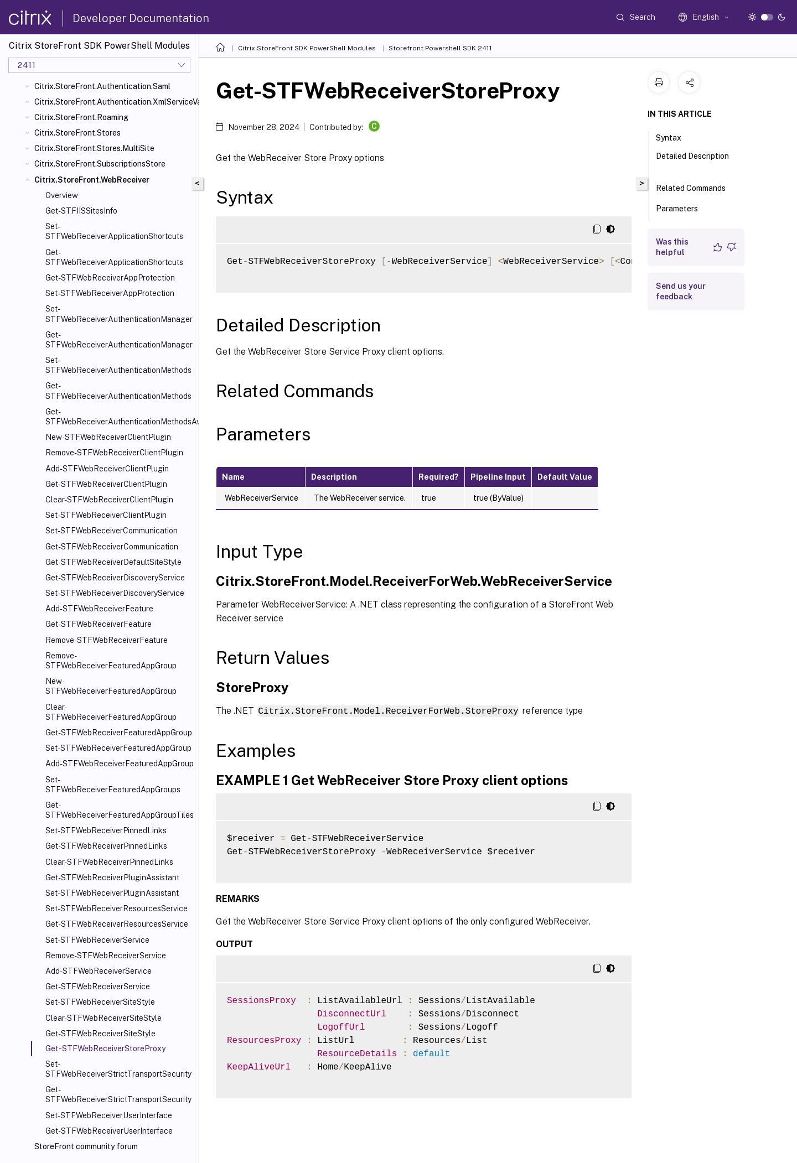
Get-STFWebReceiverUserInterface (109, 1130)
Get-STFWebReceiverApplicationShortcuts (114, 257)
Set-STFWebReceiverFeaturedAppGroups (112, 784)
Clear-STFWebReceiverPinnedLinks (109, 862)
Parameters (683, 207)
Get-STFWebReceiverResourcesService (116, 924)
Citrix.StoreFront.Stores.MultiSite (94, 148)
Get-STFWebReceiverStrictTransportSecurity (118, 1094)
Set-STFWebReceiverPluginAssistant (112, 893)
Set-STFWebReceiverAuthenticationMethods (118, 365)
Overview (61, 195)
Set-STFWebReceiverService (97, 940)
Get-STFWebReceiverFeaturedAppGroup (118, 732)
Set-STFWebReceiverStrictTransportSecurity (118, 1069)
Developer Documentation (141, 18)
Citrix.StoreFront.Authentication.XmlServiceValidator (114, 101)
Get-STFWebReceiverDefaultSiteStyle (113, 562)
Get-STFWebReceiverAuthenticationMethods (118, 390)
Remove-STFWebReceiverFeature (106, 640)
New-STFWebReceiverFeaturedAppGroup (111, 686)
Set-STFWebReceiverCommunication (111, 530)
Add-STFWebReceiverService (98, 971)
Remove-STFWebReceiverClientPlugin (114, 452)
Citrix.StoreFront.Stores (77, 132)
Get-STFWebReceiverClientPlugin (106, 484)
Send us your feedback (681, 291)
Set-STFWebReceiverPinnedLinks (106, 830)
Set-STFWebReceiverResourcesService (116, 908)
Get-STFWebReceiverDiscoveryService (115, 577)
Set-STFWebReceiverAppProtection (109, 293)
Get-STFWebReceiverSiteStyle (100, 1033)
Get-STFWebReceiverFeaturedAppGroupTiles (119, 810)
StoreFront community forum (86, 1146)
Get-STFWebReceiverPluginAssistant (112, 877)
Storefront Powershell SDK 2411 (440, 48)
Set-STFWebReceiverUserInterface (108, 1115)
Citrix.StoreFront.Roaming (81, 117)
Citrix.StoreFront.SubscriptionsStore (99, 163)
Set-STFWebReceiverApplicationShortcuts (114, 231)
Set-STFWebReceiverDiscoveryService (114, 593)
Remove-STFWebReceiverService (105, 955)
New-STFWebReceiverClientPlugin (108, 437)
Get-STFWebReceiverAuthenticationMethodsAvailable (119, 416)
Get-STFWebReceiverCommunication (111, 546)
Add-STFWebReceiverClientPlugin (107, 468)
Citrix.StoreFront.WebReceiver (91, 179)
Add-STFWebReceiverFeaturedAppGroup (119, 763)
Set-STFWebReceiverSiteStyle (100, 1002)
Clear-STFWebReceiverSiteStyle (103, 1018)
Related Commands (697, 187)
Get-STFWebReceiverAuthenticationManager (119, 339)
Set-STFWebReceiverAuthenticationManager (119, 313)
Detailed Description (692, 161)
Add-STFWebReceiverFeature (99, 608)
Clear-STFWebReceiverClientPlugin (109, 499)
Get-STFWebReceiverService (97, 986)
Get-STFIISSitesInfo (81, 210)
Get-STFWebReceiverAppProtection (110, 277)
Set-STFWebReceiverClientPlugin (106, 515)
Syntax (675, 136)
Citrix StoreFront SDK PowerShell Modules (307, 48)
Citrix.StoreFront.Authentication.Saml (102, 86)
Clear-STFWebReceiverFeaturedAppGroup (111, 712)
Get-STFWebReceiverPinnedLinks (106, 846)
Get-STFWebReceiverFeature (98, 624)
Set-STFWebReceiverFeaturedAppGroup (118, 748)
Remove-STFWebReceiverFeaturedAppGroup (111, 660)
